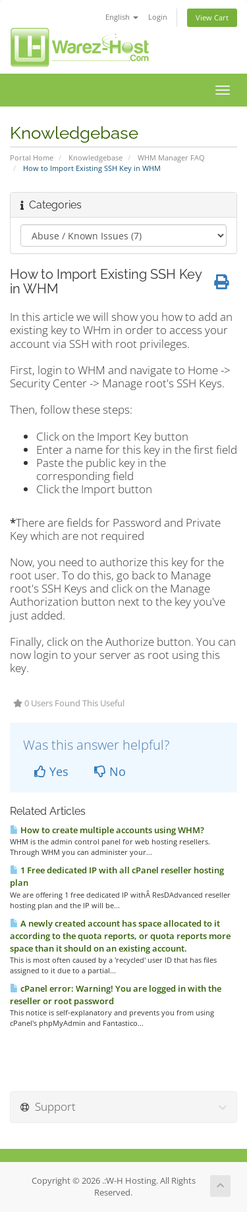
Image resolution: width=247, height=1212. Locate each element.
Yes (51, 771)
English (121, 17)
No (110, 771)
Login (157, 17)
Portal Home (31, 157)
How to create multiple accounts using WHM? (107, 830)
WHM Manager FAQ (171, 157)
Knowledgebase (96, 157)
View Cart (212, 17)
